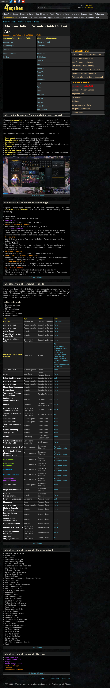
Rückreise (58, 322)
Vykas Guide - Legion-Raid (82, 86)
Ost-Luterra (41, 57)
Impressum (55, 678)
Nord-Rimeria (42, 106)
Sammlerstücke (87, 14)
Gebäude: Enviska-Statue (15, 262)
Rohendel (36, 22)
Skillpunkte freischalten (81, 109)
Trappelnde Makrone (13, 659)
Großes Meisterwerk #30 (14, 229)
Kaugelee (9, 662)
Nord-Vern (41, 72)
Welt (52, 14)
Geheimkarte (10, 237)
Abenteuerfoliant (62, 14)
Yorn (39, 83)
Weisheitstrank (11, 220)
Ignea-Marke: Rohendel (14, 268)
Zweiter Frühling (60, 358)
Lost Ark (7, 14)
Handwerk (74, 14)
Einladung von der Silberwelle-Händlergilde (21, 255)
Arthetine (40, 68)
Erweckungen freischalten (82, 105)
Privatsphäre (65, 678)
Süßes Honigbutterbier (13, 664)
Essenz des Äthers (12, 657)
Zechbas (8, 668)
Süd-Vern (40, 95)
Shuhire (40, 76)
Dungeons (90, 17)
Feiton (39, 87)
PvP (97, 17)
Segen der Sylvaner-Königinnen (17, 224)
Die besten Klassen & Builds (83, 90)
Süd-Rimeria (42, 110)
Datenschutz (44, 678)
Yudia (39, 49)
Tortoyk (40, 61)
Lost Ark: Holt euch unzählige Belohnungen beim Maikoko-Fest (84, 67)
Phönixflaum (10, 216)
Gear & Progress (41, 14)
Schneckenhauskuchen (14, 670)
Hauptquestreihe (9, 53)
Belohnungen (8, 46)
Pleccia (40, 98)
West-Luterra (42, 53)
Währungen (99, 14)
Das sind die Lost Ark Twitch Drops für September (86, 56)
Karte (56, 325)
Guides (15, 14)
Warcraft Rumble (25, 17)
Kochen (6, 57)
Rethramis (41, 46)
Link (55, 378)
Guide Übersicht (78, 112)
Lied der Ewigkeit (11, 243)
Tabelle (6, 49)
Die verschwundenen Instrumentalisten (60, 346)
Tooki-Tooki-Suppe (12, 666)
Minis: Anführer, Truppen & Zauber (47, 17)
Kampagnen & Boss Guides (73, 17)
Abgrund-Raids (78, 94)
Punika (39, 91)
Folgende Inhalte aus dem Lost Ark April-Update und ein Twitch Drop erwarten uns (88, 78)
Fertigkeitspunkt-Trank (13, 251)
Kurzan (40, 102)
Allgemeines (8, 42)
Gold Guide (76, 101)
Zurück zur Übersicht (36, 196)
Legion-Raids (77, 97)
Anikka (39, 64)
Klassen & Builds (26, 14)
